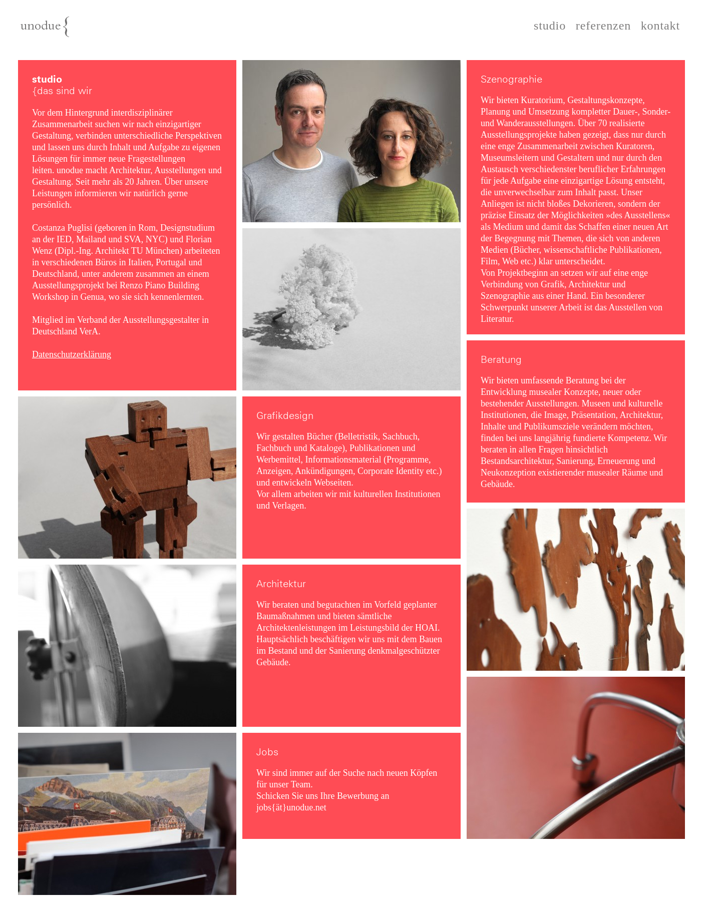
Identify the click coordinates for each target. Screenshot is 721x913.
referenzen (603, 26)
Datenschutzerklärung (71, 354)
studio (550, 26)
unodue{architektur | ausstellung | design (69, 31)
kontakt (660, 26)
